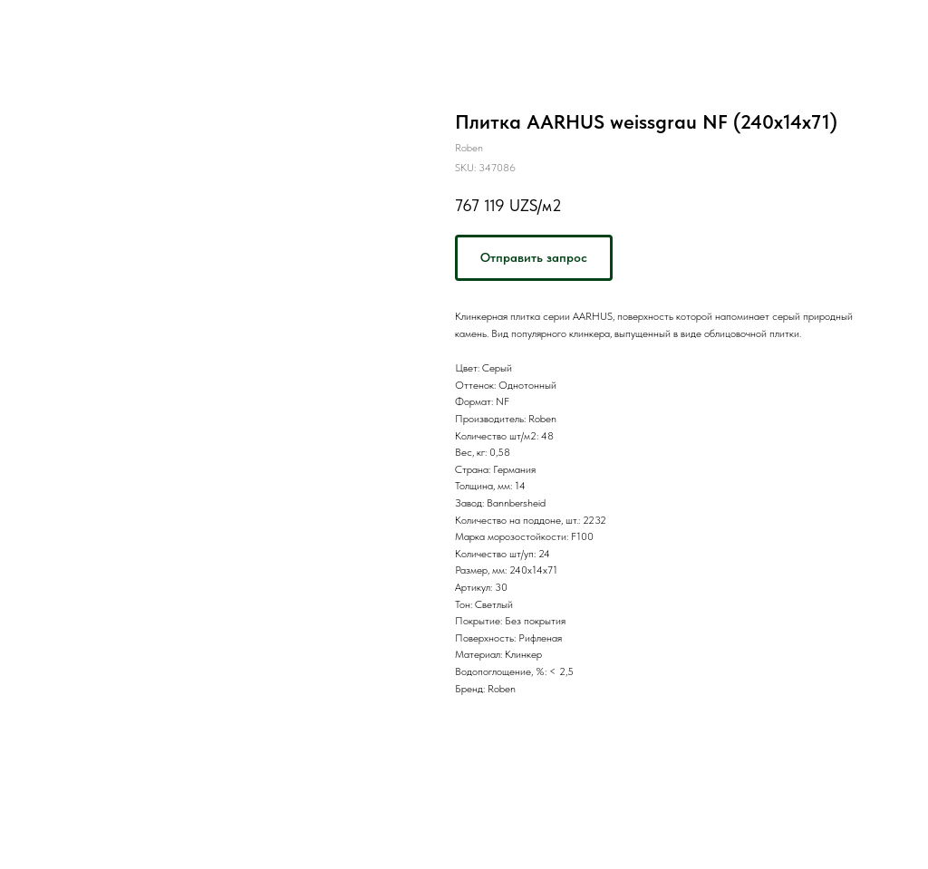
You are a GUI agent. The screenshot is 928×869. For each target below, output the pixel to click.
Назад (47, 26)
